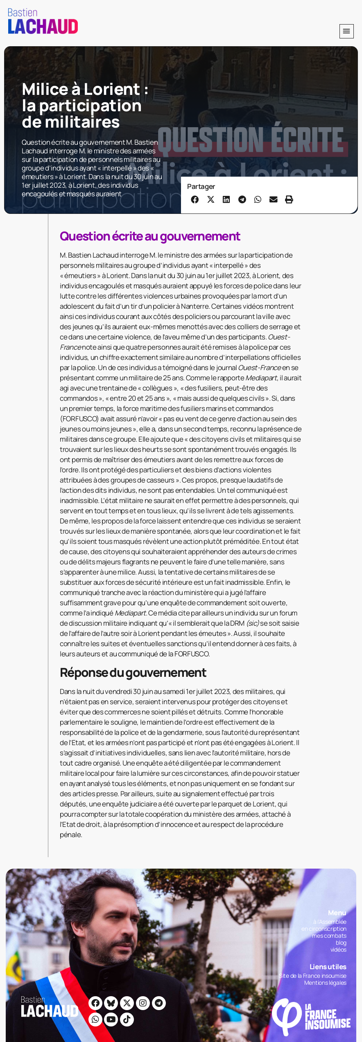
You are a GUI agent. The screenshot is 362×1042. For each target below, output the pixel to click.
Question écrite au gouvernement (150, 235)
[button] (346, 31)
